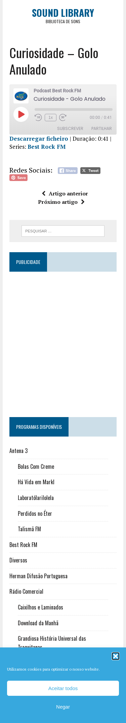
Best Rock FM (47, 146)
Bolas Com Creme (36, 466)
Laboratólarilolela (36, 498)
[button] (115, 656)
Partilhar (101, 128)
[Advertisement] (63, 341)
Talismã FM (29, 529)
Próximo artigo (61, 202)
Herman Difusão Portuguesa (38, 576)
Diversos (18, 560)
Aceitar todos (63, 688)
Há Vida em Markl (36, 482)
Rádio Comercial (26, 591)
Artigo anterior (65, 193)
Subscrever (70, 128)
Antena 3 (18, 451)
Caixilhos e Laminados (40, 607)
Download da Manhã (38, 623)
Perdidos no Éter (35, 513)
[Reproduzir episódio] (20, 114)
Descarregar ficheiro (38, 138)
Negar (63, 707)
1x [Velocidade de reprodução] (50, 117)
